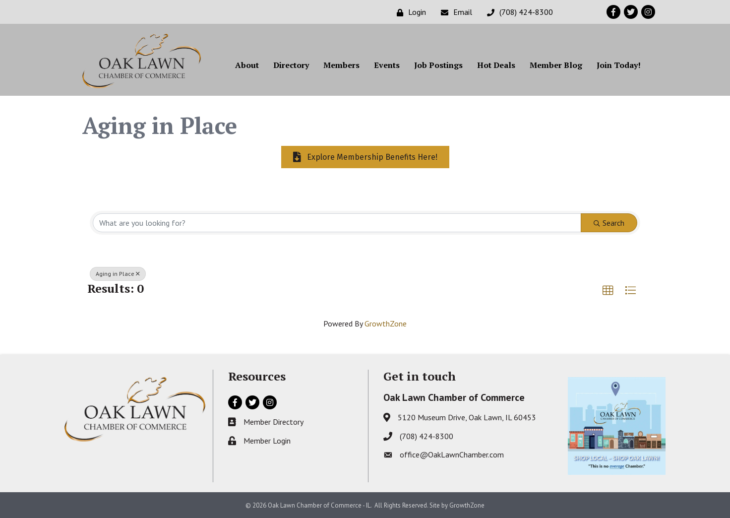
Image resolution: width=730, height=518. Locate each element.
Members (341, 65)
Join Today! (619, 65)
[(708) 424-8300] (517, 12)
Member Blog (556, 65)
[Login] (409, 12)
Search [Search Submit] (609, 223)
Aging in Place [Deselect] (118, 273)
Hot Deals (496, 65)
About (247, 65)
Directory (291, 65)
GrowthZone (386, 323)
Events (387, 65)
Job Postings (438, 65)
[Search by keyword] (337, 222)
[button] (608, 291)
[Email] (454, 12)
